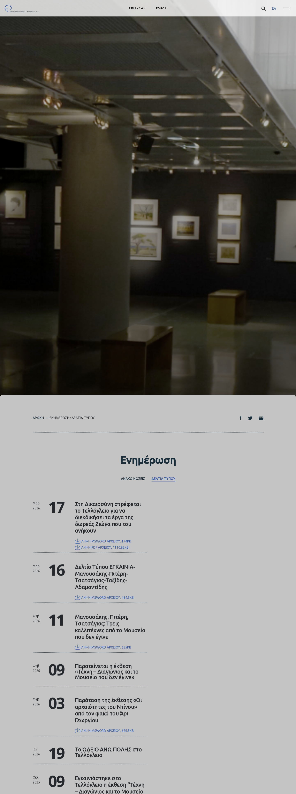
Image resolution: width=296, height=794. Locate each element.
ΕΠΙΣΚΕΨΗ (137, 8)
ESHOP (161, 8)
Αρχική (38, 418)
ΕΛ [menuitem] (274, 8)
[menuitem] (274, 8)
